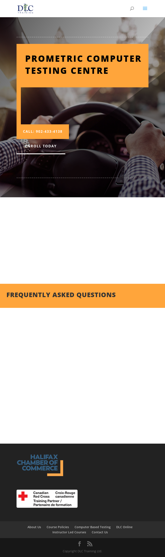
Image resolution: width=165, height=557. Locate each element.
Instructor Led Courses (69, 532)
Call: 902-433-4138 (43, 131)
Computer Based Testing (93, 527)
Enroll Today (41, 146)
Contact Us (100, 532)
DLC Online (124, 527)
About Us (34, 527)
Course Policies (58, 527)
